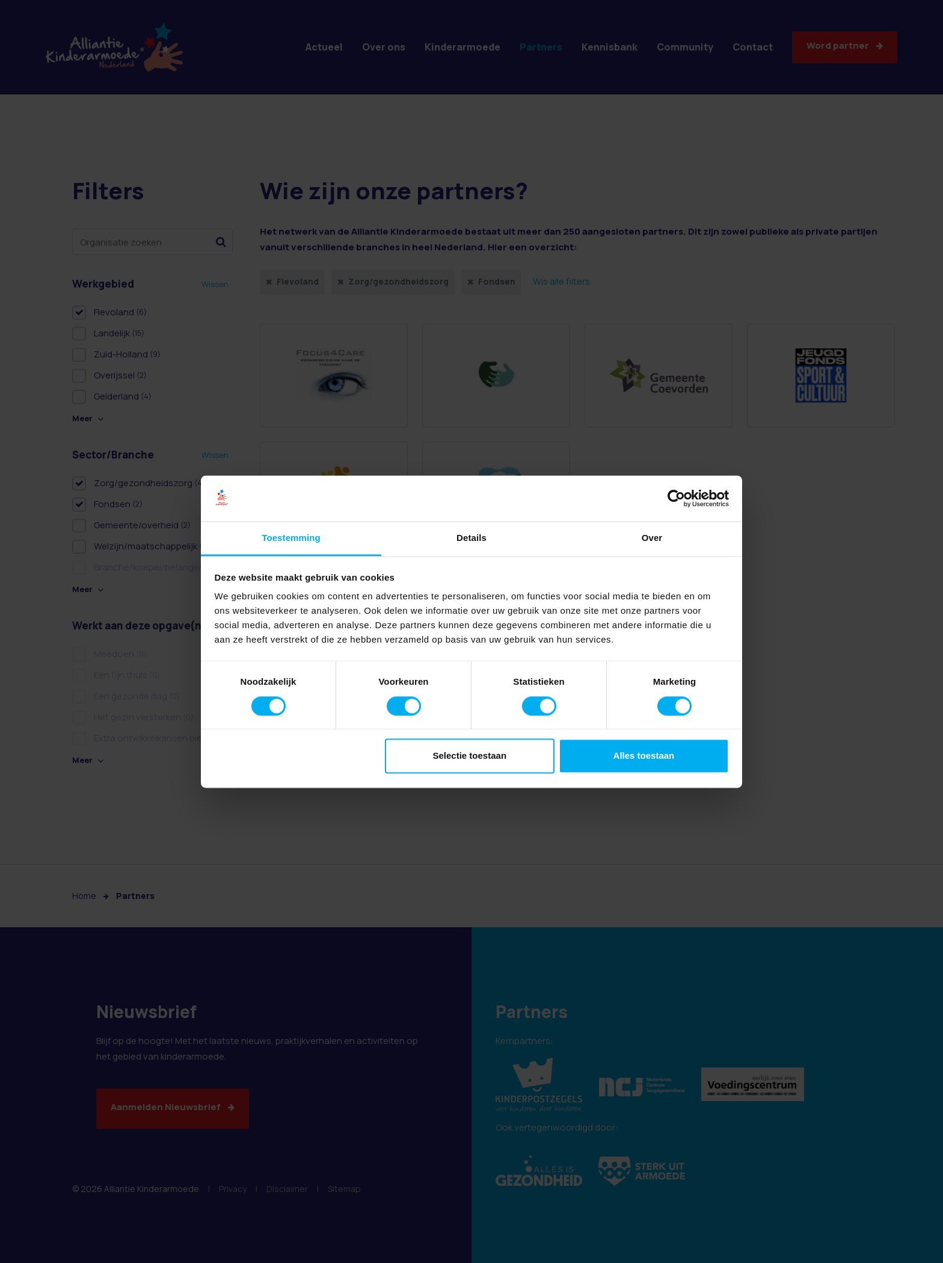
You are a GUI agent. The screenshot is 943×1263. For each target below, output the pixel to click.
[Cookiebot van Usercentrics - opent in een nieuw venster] (676, 498)
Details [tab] (471, 538)
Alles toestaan (644, 756)
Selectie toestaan (470, 756)
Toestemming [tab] (291, 538)
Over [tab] (652, 538)
